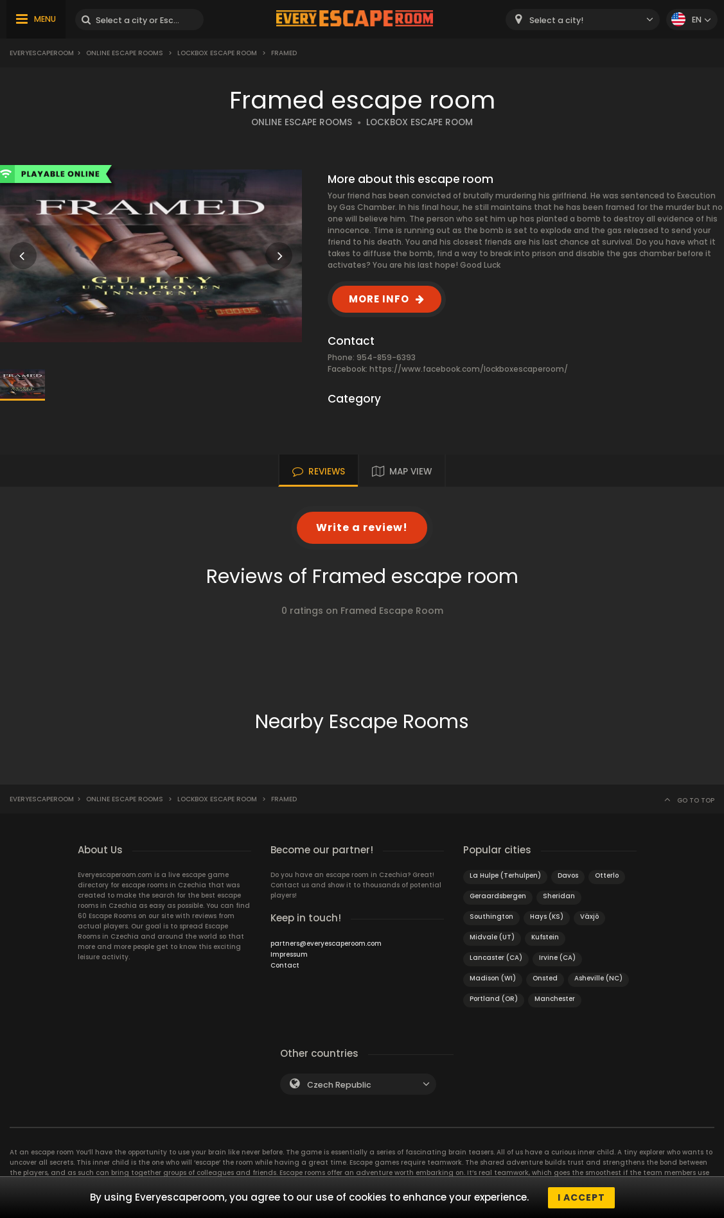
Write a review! (362, 527)
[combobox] (583, 19)
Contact (284, 965)
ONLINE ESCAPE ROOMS (301, 122)
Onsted (545, 978)
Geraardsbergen (498, 896)
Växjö (589, 916)
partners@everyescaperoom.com (326, 943)
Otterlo (607, 875)
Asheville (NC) (598, 978)
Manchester (554, 999)
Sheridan (559, 896)
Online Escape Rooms (124, 53)
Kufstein (545, 937)
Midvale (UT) (492, 937)
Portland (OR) (494, 999)
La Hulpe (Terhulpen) (505, 875)
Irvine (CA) (557, 957)
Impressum (289, 954)
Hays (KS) (546, 916)
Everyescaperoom (42, 53)
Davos (568, 875)
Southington (491, 916)
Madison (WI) (493, 978)
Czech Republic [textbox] (339, 1084)
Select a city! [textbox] (556, 20)
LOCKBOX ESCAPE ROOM (419, 122)
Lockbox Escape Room (217, 53)
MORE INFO (379, 299)
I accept (581, 1197)
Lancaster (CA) (496, 957)
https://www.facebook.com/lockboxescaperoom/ (468, 368)
